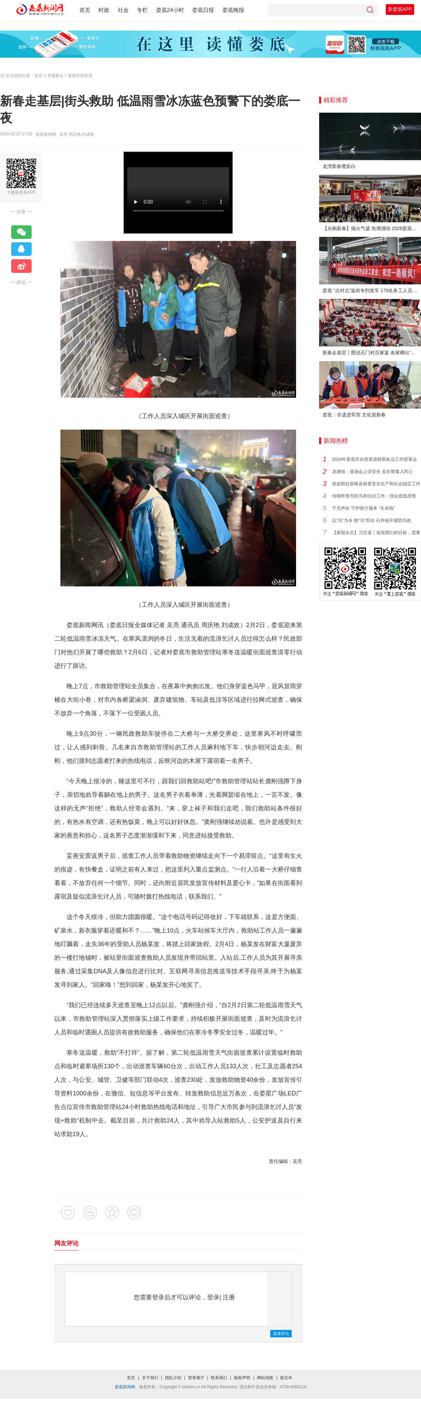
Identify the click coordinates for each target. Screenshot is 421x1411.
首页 (84, 10)
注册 (229, 1297)
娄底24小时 (170, 10)
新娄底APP (400, 9)
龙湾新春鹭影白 (339, 166)
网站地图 (265, 1377)
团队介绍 (173, 1377)
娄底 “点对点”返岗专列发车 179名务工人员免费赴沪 (372, 290)
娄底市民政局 (80, 75)
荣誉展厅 (196, 1377)
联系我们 (219, 1377)
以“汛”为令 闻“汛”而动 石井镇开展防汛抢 (371, 520)
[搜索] (370, 10)
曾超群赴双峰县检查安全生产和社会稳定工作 (376, 483)
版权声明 (242, 1377)
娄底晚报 (233, 10)
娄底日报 (203, 10)
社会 (123, 10)
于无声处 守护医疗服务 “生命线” (363, 508)
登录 (213, 1297)
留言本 (286, 1377)
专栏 (142, 10)
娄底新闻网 (46, 134)
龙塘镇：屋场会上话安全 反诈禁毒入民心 (372, 471)
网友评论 (66, 1243)
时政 (103, 10)
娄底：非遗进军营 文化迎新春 (354, 414)
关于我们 (150, 1377)
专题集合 (55, 75)
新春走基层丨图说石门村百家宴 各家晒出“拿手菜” (372, 352)
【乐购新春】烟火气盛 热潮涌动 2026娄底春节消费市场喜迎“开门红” (372, 228)
